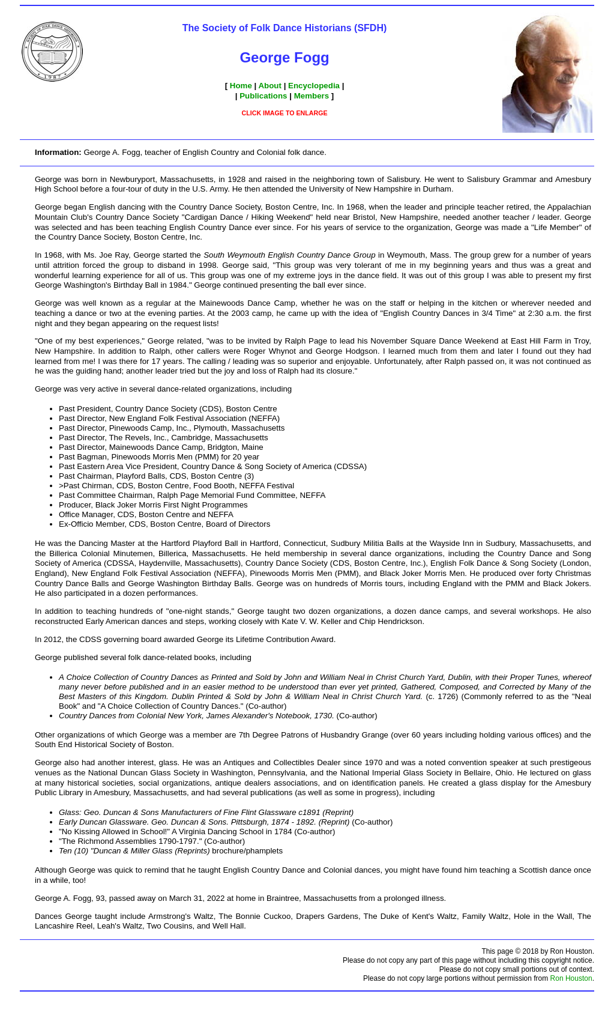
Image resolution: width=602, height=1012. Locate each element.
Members (312, 95)
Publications (263, 95)
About (269, 85)
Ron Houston (571, 978)
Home (241, 85)
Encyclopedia (314, 85)
